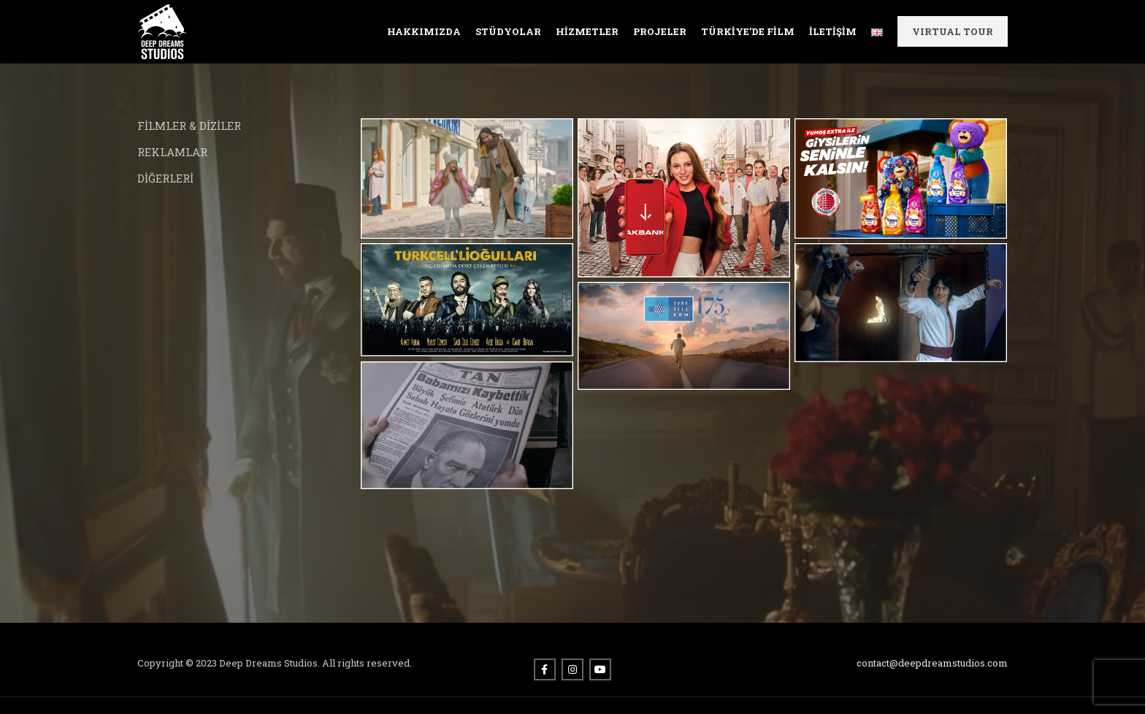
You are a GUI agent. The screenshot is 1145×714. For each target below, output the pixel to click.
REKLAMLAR (172, 154)
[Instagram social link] (572, 672)
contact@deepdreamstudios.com (932, 665)
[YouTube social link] (600, 672)
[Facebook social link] (545, 672)
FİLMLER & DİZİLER (189, 127)
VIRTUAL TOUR (952, 32)
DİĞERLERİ (165, 180)
